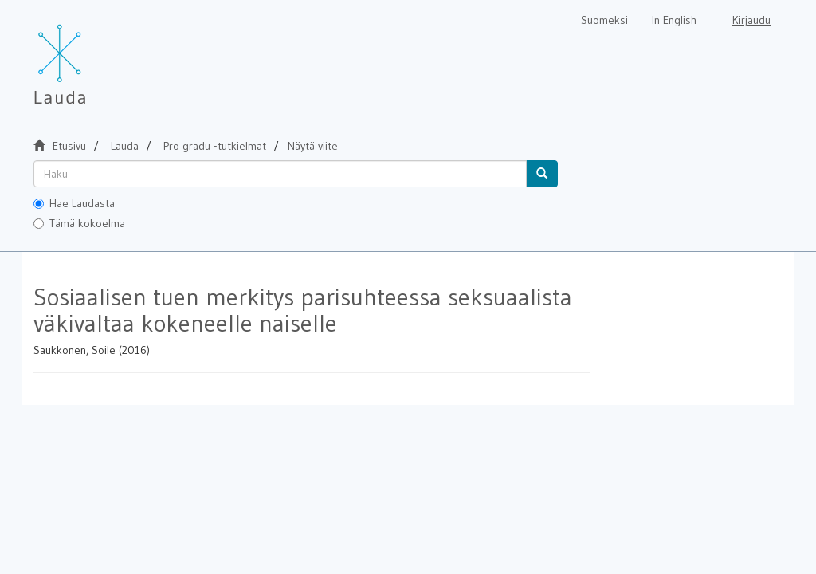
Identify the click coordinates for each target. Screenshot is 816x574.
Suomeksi (604, 20)
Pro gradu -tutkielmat (214, 146)
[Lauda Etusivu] (93, 56)
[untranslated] (280, 173)
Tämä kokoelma (79, 223)
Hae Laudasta (74, 203)
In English (674, 20)
